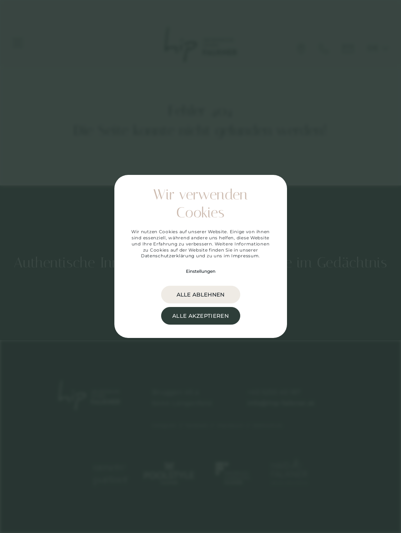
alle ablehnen (201, 294)
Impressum (245, 255)
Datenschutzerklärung (168, 255)
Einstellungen (200, 271)
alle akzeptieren (200, 315)
